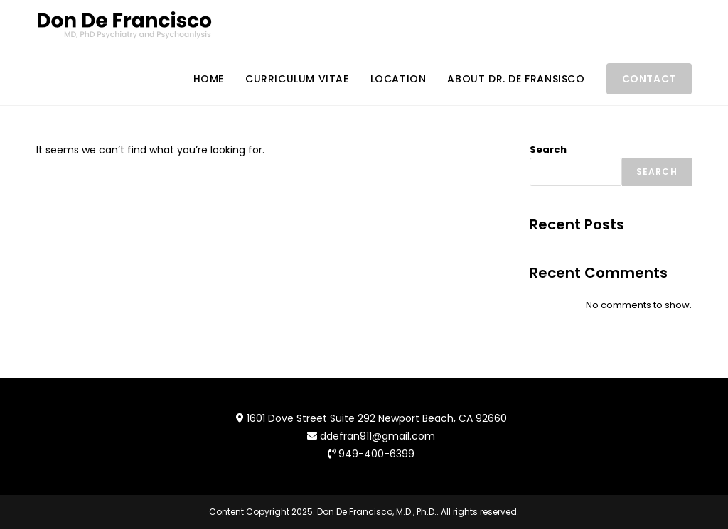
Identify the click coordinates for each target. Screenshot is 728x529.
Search (548, 149)
